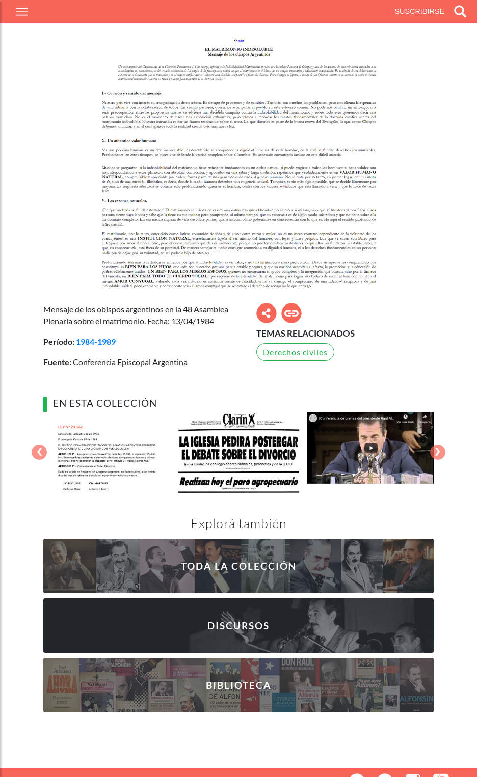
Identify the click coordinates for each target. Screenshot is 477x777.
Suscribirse (419, 11)
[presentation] (39, 453)
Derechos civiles (295, 352)
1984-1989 (96, 341)
